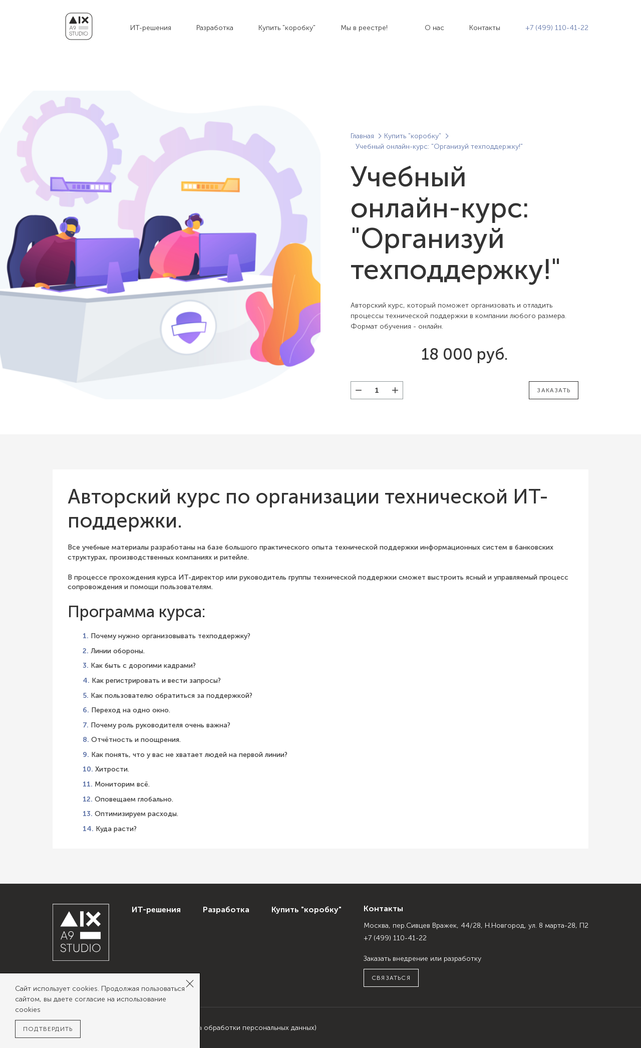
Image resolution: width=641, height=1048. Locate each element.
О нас (434, 28)
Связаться (391, 977)
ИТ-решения (150, 28)
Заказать (553, 390)
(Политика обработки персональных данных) (242, 1027)
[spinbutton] (377, 390)
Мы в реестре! (364, 28)
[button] (395, 390)
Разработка (214, 28)
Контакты (484, 28)
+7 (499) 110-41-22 (556, 28)
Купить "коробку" (286, 28)
